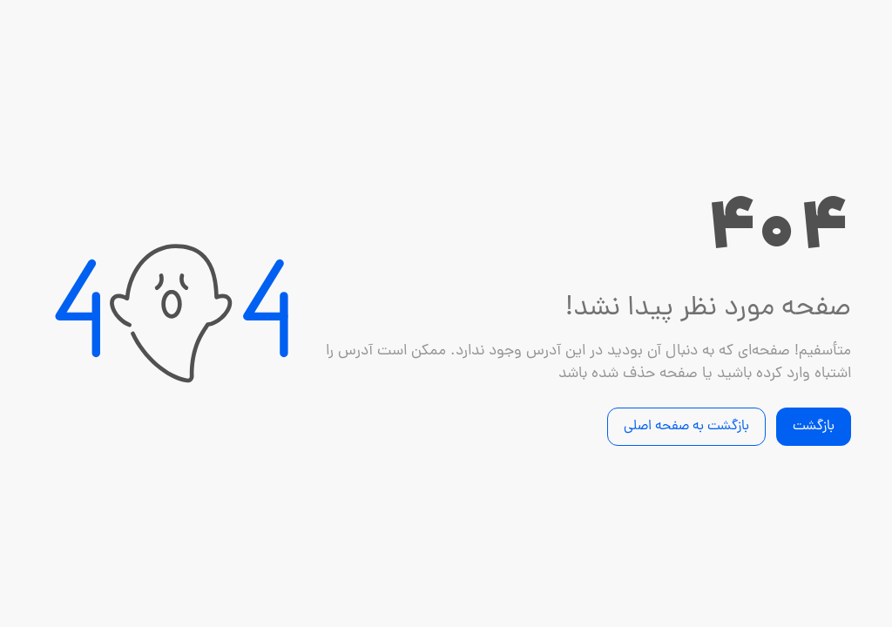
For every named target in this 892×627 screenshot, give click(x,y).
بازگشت (814, 426)
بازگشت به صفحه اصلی (686, 426)
